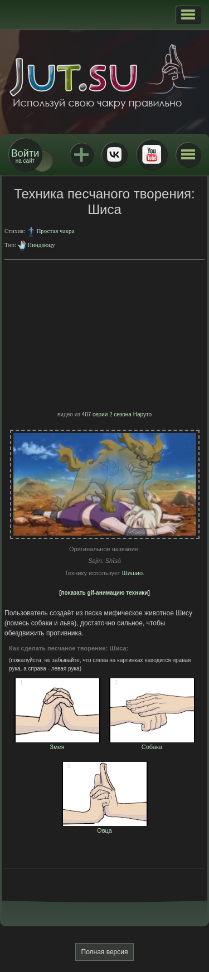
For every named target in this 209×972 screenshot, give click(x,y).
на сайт (25, 156)
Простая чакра (55, 230)
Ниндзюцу (41, 244)
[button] (188, 14)
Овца (105, 827)
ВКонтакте (114, 154)
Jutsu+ (81, 154)
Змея (57, 743)
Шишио (132, 573)
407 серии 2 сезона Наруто (117, 414)
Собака (152, 743)
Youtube (151, 154)
